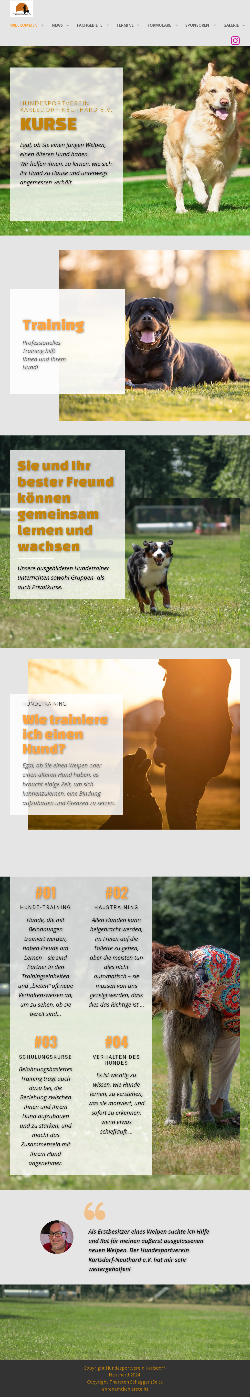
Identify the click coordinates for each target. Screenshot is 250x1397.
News (57, 25)
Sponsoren (197, 25)
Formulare (159, 25)
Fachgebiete (89, 25)
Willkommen (24, 25)
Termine (125, 25)
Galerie (231, 25)
